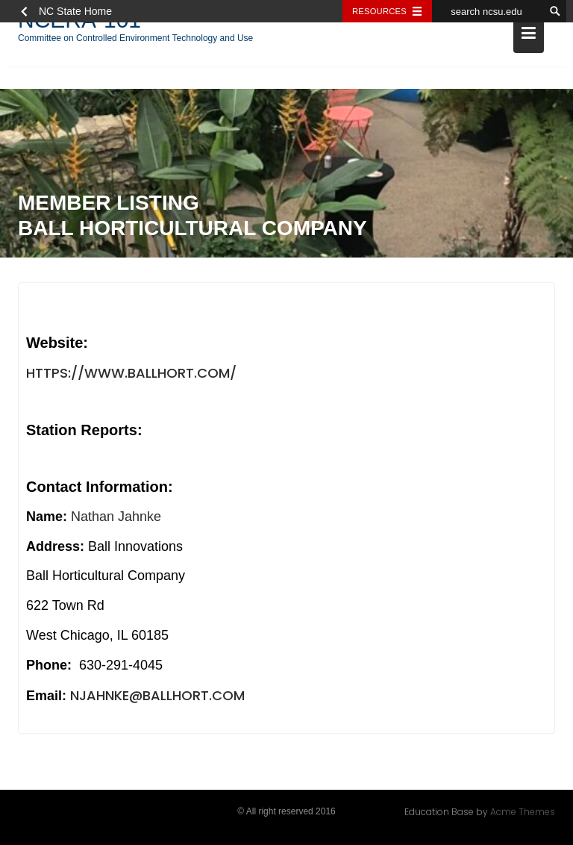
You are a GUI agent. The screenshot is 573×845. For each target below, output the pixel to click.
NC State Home (75, 11)
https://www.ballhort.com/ (131, 373)
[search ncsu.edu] (488, 11)
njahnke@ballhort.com (157, 696)
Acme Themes (522, 811)
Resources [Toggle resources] (379, 11)
